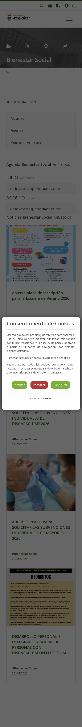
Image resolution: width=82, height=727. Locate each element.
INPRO (48, 398)
